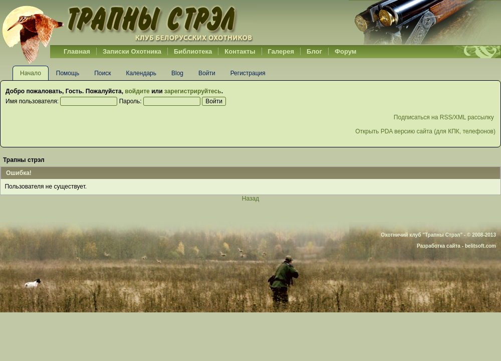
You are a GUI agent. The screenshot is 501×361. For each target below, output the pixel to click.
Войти (206, 73)
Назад (250, 198)
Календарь (141, 73)
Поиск (102, 73)
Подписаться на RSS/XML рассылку (444, 117)
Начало (30, 73)
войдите (137, 91)
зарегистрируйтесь (192, 91)
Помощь (67, 73)
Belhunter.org (127, 22)
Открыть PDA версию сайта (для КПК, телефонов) (425, 131)
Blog (177, 73)
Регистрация (248, 73)
